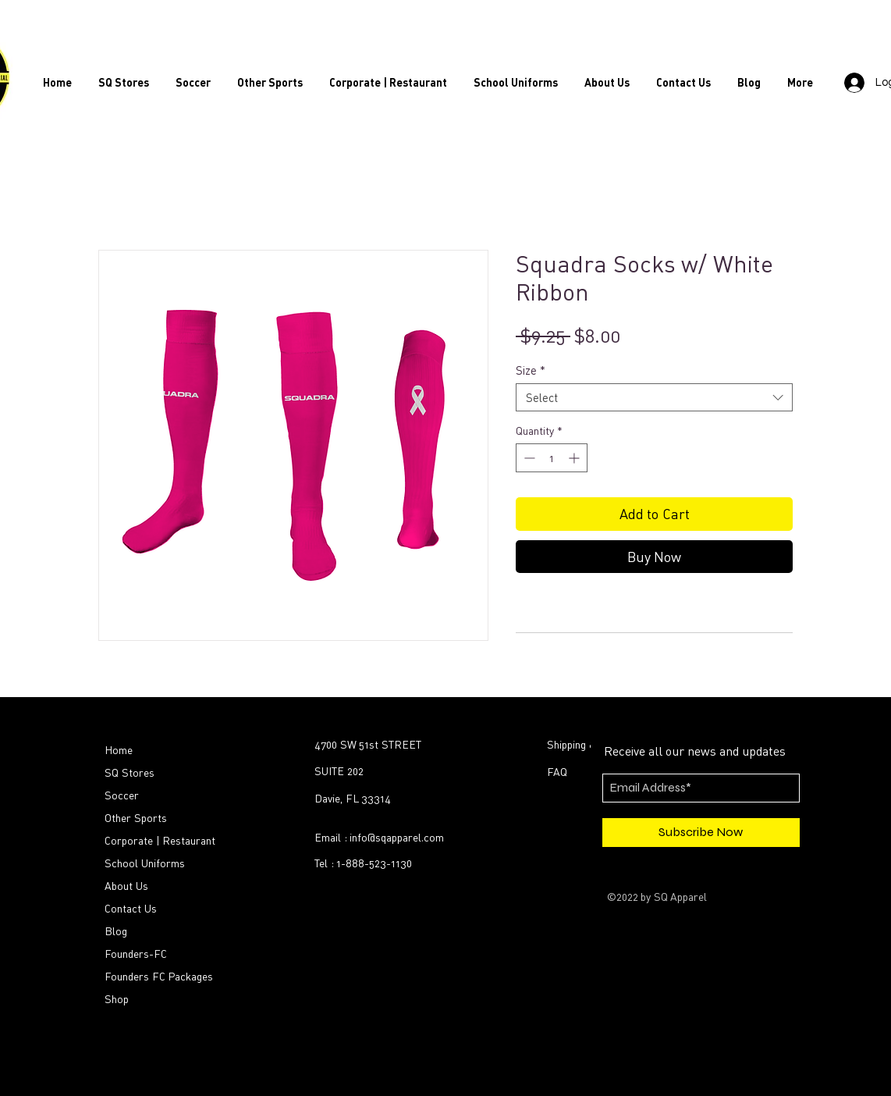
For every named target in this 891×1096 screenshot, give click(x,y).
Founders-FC (136, 953)
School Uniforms (145, 863)
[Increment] (575, 457)
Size (530, 370)
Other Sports (136, 817)
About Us (126, 885)
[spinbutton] (552, 457)
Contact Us (131, 908)
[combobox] (654, 397)
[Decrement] (528, 457)
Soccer (122, 795)
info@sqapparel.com (397, 837)
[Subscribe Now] (701, 832)
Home (119, 749)
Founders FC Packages (159, 976)
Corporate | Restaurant (160, 840)
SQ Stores (129, 772)
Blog (116, 931)
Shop (117, 998)
